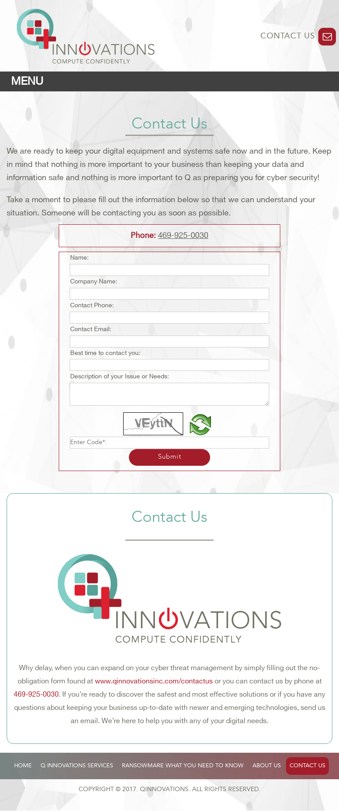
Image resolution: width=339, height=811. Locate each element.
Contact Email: (90, 329)
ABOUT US (266, 766)
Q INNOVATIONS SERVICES (77, 766)
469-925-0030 (183, 235)
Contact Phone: (92, 305)
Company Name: (93, 281)
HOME (23, 766)
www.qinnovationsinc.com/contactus (154, 681)
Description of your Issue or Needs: (119, 376)
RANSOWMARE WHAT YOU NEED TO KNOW (183, 766)
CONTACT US (289, 36)
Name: (79, 257)
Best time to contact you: (105, 353)
